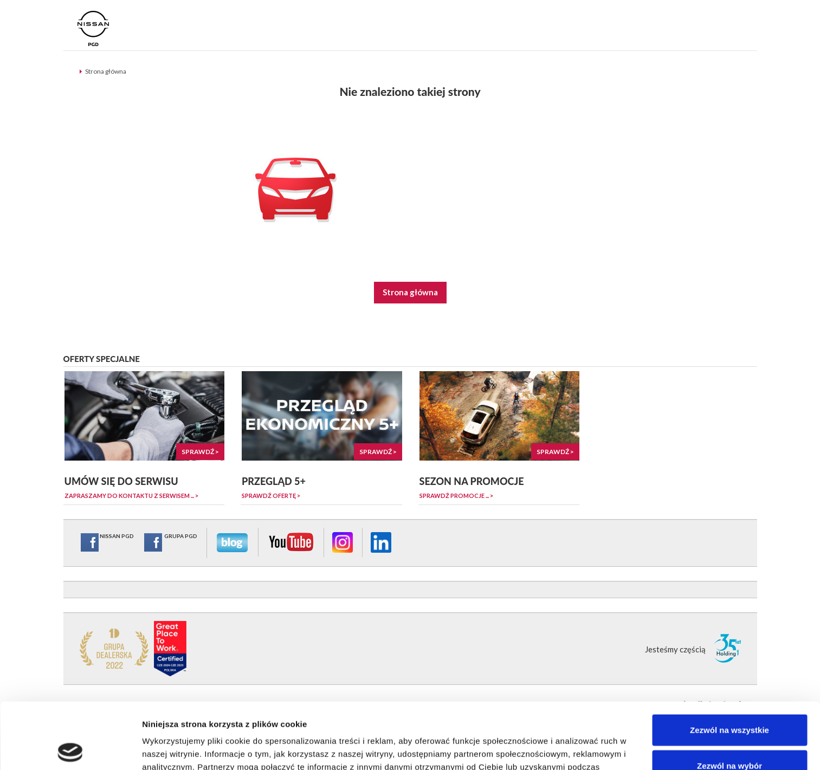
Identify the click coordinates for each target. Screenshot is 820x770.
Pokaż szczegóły (578, 748)
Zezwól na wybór (729, 699)
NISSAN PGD (107, 542)
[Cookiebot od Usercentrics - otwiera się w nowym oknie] (70, 749)
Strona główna (105, 71)
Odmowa (729, 734)
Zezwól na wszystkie (729, 663)
